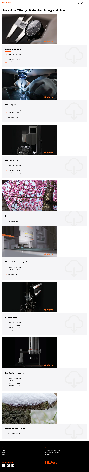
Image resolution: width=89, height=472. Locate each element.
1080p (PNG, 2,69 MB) (12, 115)
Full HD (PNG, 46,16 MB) (13, 267)
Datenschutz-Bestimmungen (52, 450)
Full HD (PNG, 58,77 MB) (13, 165)
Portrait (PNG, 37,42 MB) (13, 330)
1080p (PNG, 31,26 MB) (12, 59)
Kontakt (4, 452)
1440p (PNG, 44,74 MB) (12, 168)
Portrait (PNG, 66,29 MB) (13, 117)
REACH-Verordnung (50, 455)
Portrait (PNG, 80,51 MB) (13, 433)
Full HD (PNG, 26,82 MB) (13, 378)
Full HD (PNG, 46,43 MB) (13, 322)
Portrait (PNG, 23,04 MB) (13, 62)
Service (4, 450)
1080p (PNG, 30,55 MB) (12, 170)
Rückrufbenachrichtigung (9, 455)
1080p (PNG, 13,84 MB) (12, 383)
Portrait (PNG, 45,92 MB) (13, 221)
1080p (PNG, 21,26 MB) (12, 327)
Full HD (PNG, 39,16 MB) (13, 54)
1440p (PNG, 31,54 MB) (12, 325)
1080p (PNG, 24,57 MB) (12, 272)
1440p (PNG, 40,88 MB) (12, 57)
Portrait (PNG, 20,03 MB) (13, 385)
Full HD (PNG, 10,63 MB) (13, 110)
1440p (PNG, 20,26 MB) (12, 380)
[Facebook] (3, 466)
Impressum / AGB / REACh (52, 452)
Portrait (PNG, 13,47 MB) (13, 274)
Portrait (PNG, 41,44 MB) (13, 173)
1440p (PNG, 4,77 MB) (12, 112)
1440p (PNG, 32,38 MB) (12, 269)
